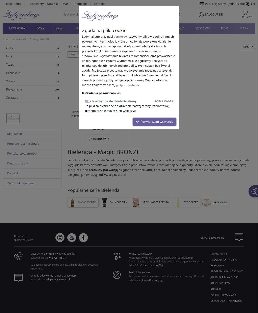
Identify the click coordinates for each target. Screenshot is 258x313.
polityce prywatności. (127, 85)
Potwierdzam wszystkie (154, 122)
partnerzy (120, 37)
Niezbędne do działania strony (132, 101)
